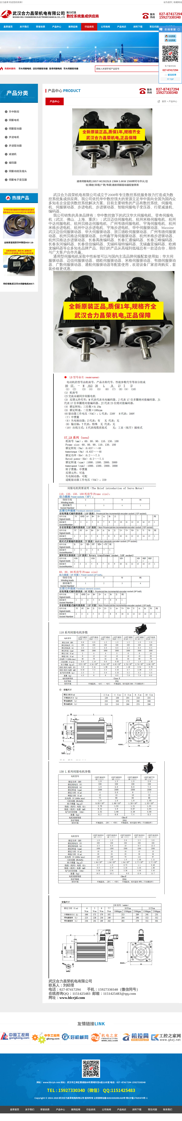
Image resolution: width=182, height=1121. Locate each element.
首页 (164, 101)
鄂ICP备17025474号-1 (137, 1098)
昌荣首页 (8, 27)
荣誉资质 (40, 27)
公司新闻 (105, 27)
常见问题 (154, 27)
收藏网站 (178, 2)
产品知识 (121, 27)
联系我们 (167, 1109)
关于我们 (24, 27)
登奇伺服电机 (55, 69)
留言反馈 (172, 75)
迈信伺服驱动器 (40, 69)
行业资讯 (89, 27)
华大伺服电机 (25, 69)
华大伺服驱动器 (70, 69)
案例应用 (73, 27)
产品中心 (56, 27)
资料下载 (137, 27)
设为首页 (167, 2)
